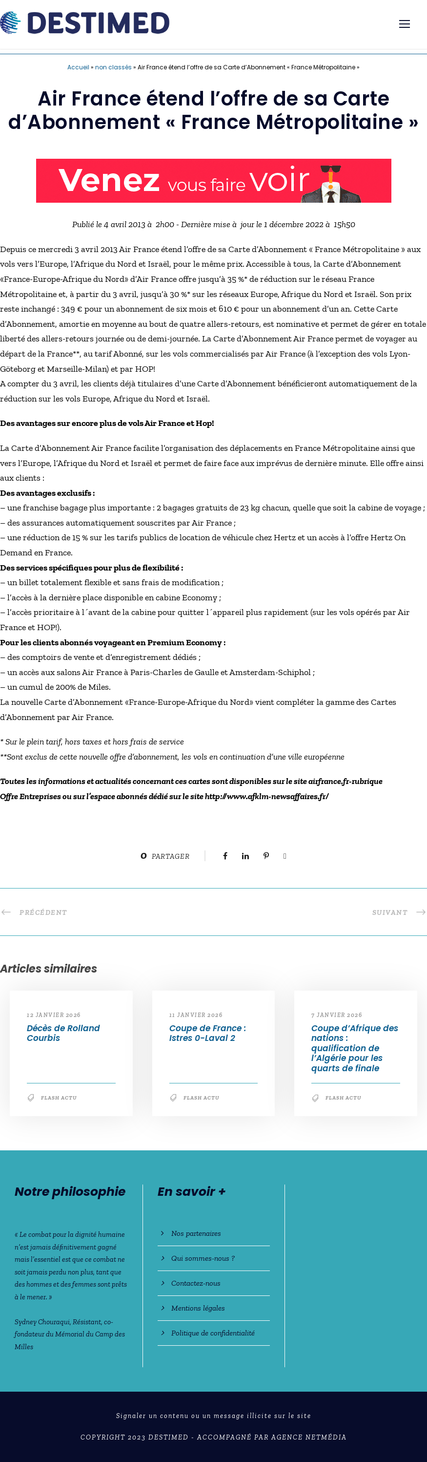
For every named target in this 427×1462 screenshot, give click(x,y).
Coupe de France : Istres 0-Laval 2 (207, 1033)
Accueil (78, 67)
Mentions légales (198, 1308)
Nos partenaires (196, 1233)
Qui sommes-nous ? (203, 1258)
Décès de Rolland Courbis (63, 1033)
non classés (113, 67)
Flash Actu (59, 1098)
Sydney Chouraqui (42, 1321)
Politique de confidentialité (213, 1332)
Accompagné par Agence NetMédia (272, 1437)
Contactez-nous (196, 1283)
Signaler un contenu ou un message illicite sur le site (213, 1416)
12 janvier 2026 (54, 1015)
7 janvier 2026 (336, 1015)
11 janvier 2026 (196, 1015)
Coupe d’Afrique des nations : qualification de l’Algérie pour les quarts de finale (354, 1048)
